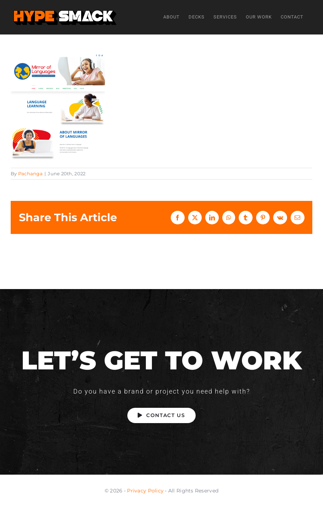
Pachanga (30, 173)
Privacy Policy (145, 490)
